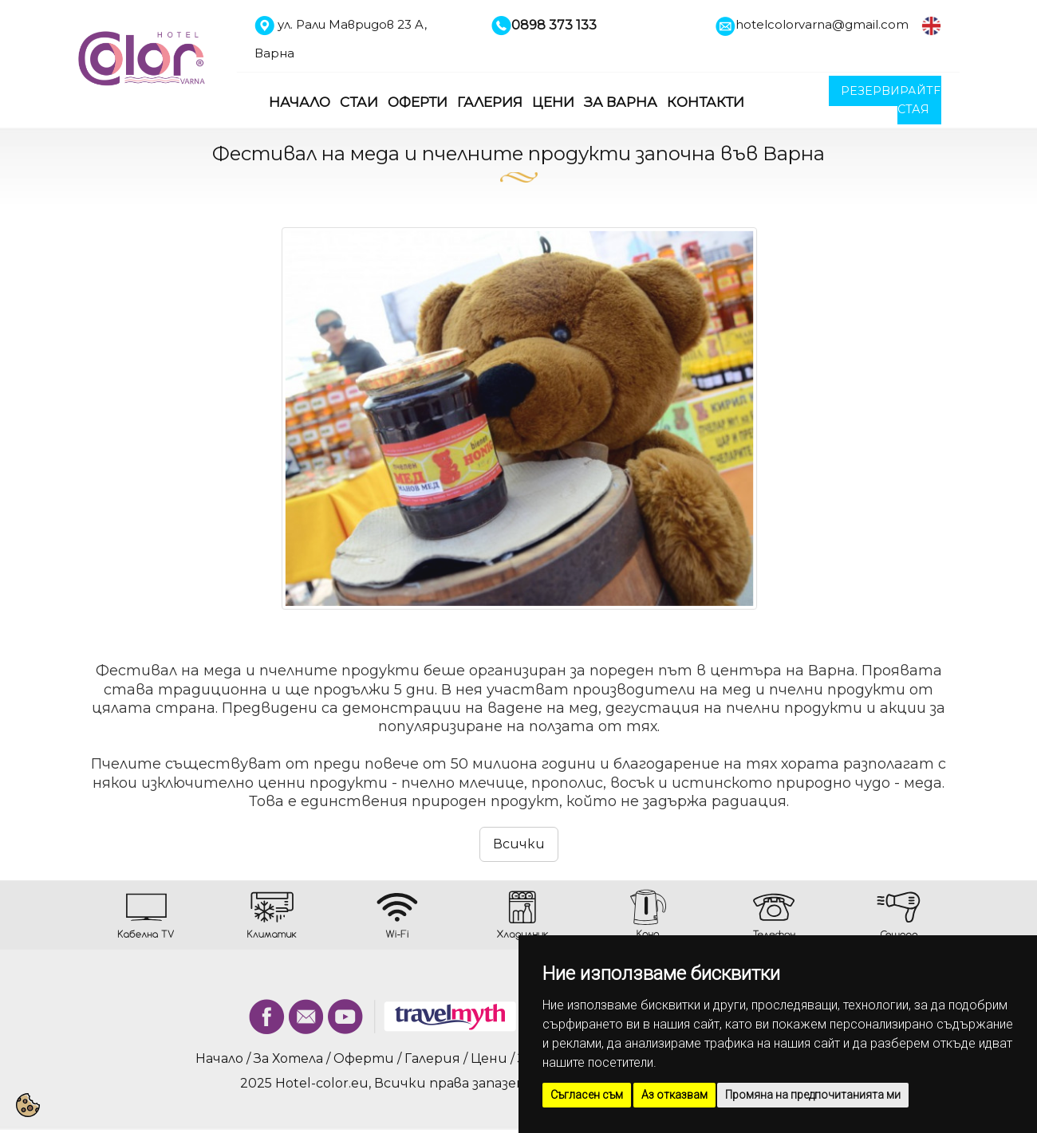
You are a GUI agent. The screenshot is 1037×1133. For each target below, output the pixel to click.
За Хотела (288, 1058)
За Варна (620, 102)
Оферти (418, 102)
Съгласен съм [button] (586, 1094)
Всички (519, 844)
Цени (553, 102)
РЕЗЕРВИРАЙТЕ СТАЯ (891, 100)
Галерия (489, 102)
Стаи (359, 102)
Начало (299, 102)
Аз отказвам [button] (674, 1094)
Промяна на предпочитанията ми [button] (813, 1094)
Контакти (705, 102)
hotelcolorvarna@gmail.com (822, 24)
